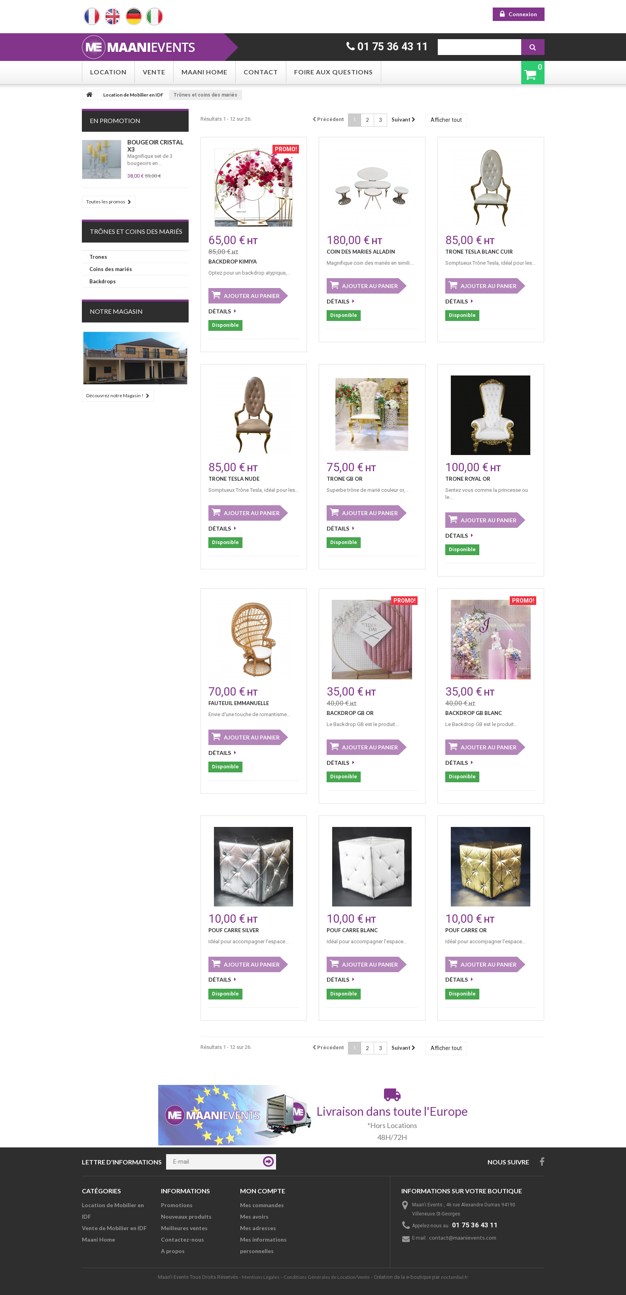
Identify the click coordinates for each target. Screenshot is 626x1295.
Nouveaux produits (186, 1216)
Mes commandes (262, 1205)
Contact (261, 72)
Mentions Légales (261, 1277)
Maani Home (204, 72)
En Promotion (115, 120)
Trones (98, 257)
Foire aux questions (333, 72)
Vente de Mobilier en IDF (114, 1228)
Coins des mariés (110, 269)
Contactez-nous (182, 1239)
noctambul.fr (454, 1277)
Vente (154, 72)
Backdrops (102, 281)
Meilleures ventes (184, 1228)
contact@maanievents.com (462, 1237)
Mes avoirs (254, 1216)
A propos (173, 1251)
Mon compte (262, 1191)
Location (108, 72)
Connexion (523, 14)
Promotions (177, 1205)
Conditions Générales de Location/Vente (327, 1277)
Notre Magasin (116, 311)
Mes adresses (258, 1228)
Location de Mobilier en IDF (133, 95)
